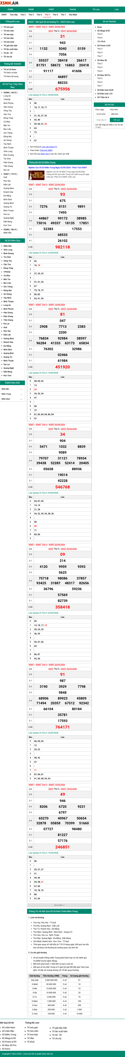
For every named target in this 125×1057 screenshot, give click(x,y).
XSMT (51, 9)
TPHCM (7, 99)
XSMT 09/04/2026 (57, 424)
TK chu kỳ (8, 57)
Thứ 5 (47, 15)
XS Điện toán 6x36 (105, 90)
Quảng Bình (9, 203)
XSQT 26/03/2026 (69, 669)
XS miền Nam (8, 1027)
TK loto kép (8, 34)
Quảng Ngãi (9, 218)
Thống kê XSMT (46, 150)
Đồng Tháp (8, 118)
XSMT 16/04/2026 (57, 305)
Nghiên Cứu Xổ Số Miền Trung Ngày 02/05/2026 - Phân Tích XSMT (58, 167)
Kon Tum (7, 225)
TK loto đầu (9, 38)
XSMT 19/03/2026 (57, 785)
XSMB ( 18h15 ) (10, 229)
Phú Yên (7, 181)
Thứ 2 (23, 15)
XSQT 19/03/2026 (69, 789)
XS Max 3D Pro (103, 75)
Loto (117, 9)
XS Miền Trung (9, 1034)
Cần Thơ (7, 114)
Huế (5, 177)
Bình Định (8, 199)
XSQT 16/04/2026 (69, 309)
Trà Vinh (7, 159)
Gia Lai (7, 214)
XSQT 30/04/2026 (69, 31)
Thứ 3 (31, 15)
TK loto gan (9, 27)
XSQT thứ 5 (45, 154)
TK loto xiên (9, 31)
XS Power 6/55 (103, 45)
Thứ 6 (55, 15)
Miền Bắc (8, 233)
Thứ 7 (63, 15)
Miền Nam (6, 399)
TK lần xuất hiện (11, 49)
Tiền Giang (8, 166)
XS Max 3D (102, 60)
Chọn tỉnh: (114, 109)
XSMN (10, 9)
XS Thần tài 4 (103, 97)
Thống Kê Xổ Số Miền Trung (42, 162)
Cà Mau (7, 122)
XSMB (31, 9)
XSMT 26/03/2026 (57, 665)
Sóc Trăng (8, 133)
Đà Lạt (6, 170)
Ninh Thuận (9, 210)
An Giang (7, 140)
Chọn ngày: (99, 109)
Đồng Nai (8, 136)
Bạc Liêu (7, 129)
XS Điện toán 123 (104, 94)
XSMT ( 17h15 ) (10, 174)
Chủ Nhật (73, 15)
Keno (99, 27)
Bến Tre (7, 125)
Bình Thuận (9, 147)
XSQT (50, 31)
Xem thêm (59, 905)
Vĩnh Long (8, 151)
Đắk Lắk (7, 184)
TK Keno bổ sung (11, 76)
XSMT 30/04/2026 (57, 27)
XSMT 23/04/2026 (57, 184)
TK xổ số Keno (10, 69)
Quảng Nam (9, 188)
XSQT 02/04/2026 (69, 549)
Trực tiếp (14, 15)
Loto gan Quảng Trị (49, 147)
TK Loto (96, 9)
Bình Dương (9, 155)
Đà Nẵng (7, 196)
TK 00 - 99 (8, 53)
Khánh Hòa (8, 192)
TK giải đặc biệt (10, 45)
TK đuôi (30, 1041)
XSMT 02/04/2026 (57, 544)
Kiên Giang (8, 162)
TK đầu (30, 1038)
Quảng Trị (8, 207)
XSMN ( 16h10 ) (10, 92)
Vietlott (73, 9)
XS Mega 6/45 (103, 31)
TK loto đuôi (9, 42)
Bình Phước (9, 103)
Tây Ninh (7, 144)
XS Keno (6, 1049)
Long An (7, 96)
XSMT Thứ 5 (41, 27)
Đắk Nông (8, 221)
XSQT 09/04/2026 (69, 429)
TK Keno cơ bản (10, 72)
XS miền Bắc (8, 1031)
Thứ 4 (39, 15)
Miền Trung (6, 394)
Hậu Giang (8, 107)
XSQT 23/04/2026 (69, 189)
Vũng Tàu (8, 110)
